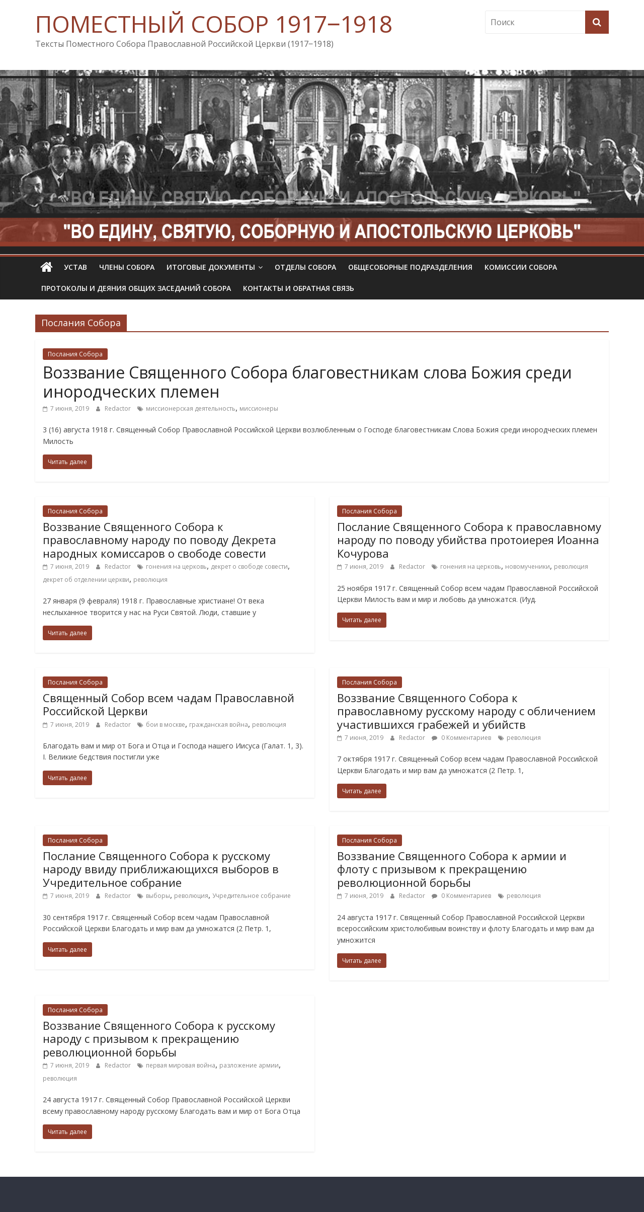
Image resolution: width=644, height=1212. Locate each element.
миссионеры (258, 408)
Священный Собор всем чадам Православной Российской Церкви (168, 704)
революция (150, 579)
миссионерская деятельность (190, 408)
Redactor (118, 408)
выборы (158, 895)
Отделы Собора (305, 267)
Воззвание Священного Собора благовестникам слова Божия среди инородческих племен (307, 381)
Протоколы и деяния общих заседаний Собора (136, 288)
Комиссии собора (521, 267)
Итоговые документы (211, 267)
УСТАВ (75, 267)
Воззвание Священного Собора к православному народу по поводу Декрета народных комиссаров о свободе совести (159, 540)
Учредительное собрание (251, 895)
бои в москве (165, 724)
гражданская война (218, 724)
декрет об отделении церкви (86, 579)
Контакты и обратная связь (298, 288)
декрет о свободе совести (249, 566)
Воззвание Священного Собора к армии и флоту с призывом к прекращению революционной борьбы (452, 869)
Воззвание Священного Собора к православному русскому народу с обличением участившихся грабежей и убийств (466, 711)
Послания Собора (75, 354)
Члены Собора (126, 267)
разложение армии (249, 1065)
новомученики (527, 566)
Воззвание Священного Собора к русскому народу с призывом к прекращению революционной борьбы (159, 1038)
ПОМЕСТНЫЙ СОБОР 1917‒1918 (213, 23)
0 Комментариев (461, 737)
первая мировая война (180, 1065)
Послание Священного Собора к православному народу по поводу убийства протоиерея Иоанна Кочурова (469, 540)
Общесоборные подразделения (410, 267)
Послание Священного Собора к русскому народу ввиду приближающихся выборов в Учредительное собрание (161, 869)
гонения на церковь (176, 566)
